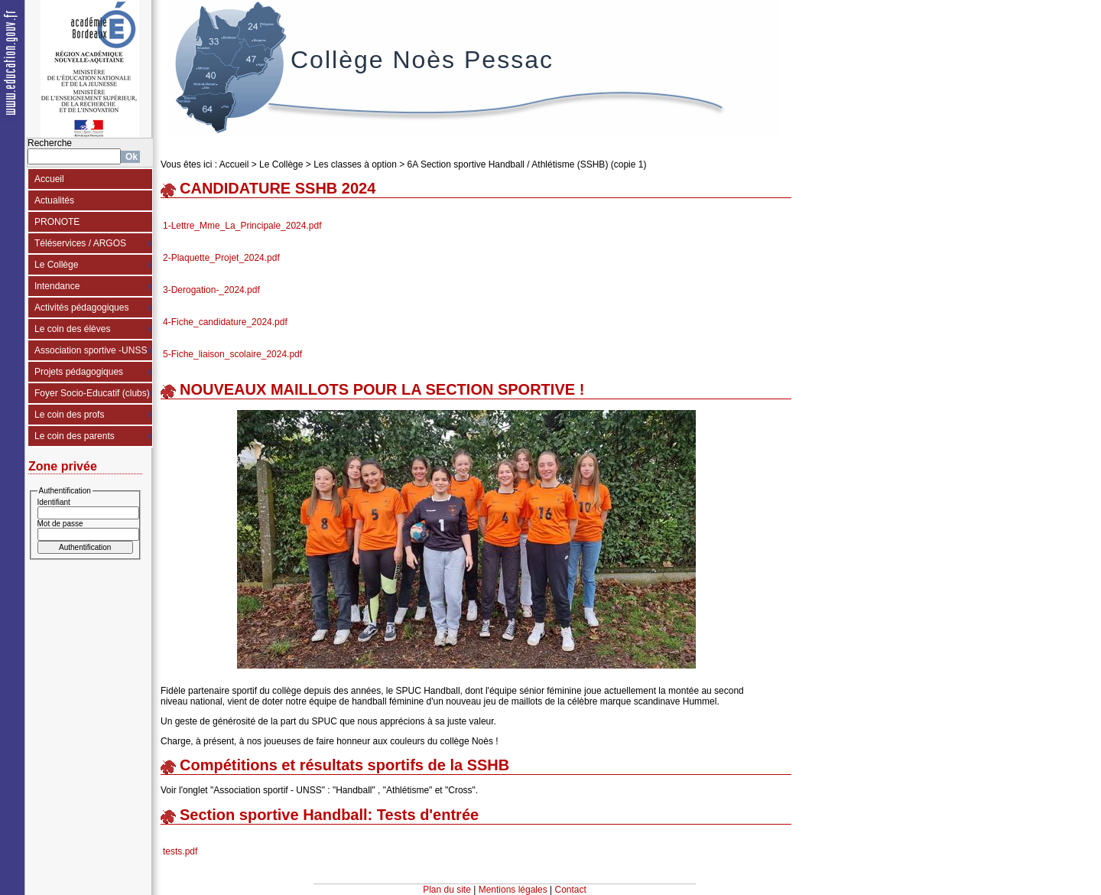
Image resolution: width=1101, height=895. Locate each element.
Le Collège (56, 264)
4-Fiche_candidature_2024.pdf (225, 322)
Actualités (54, 200)
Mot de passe (60, 523)
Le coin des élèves (72, 329)
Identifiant (53, 502)
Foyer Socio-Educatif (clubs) (92, 393)
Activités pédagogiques (81, 307)
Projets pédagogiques (78, 371)
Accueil (49, 179)
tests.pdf (180, 851)
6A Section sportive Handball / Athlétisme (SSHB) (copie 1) (527, 164)
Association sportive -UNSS (90, 350)
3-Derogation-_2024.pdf (211, 290)
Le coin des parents (74, 436)
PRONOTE (57, 221)
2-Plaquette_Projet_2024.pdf (221, 257)
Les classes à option (355, 164)
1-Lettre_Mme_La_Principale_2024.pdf (242, 225)
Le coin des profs (69, 414)
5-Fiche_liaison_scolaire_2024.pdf (232, 354)
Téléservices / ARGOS (80, 243)
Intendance (57, 286)
